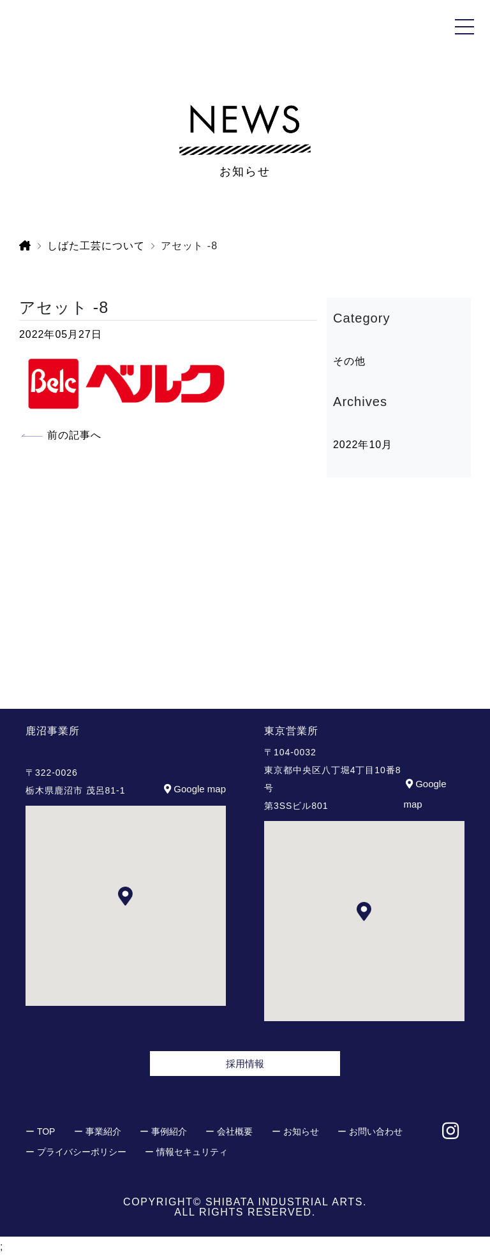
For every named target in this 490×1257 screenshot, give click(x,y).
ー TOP (40, 1131)
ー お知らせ (295, 1131)
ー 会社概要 (229, 1131)
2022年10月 (362, 444)
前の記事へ (74, 435)
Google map (194, 788)
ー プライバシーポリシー (76, 1152)
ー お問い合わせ (370, 1131)
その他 (349, 361)
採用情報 (245, 1063)
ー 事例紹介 (163, 1131)
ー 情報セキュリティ (186, 1152)
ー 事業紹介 (97, 1131)
